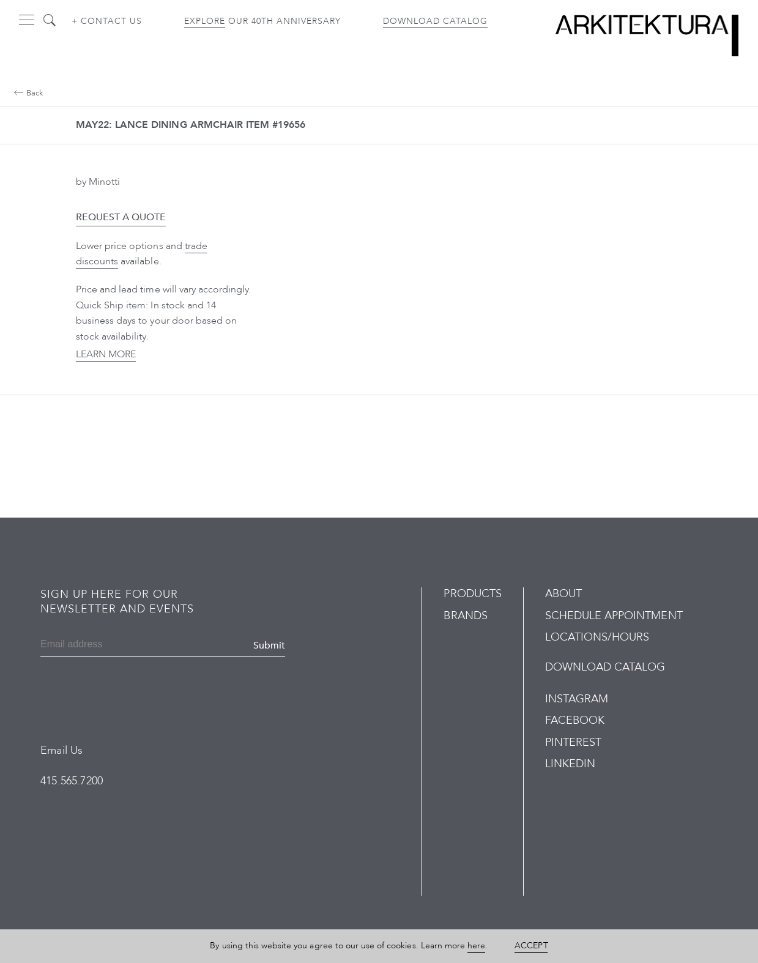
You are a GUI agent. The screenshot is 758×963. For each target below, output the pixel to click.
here (476, 945)
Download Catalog (435, 21)
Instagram (576, 699)
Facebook (574, 720)
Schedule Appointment (614, 615)
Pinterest (573, 742)
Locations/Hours (597, 637)
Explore (204, 21)
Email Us (61, 750)
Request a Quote (121, 217)
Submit (269, 645)
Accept (531, 945)
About (563, 593)
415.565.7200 (71, 781)
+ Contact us (107, 21)
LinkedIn (570, 764)
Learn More (106, 354)
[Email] (99, 645)
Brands (465, 615)
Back (28, 93)
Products (472, 593)
